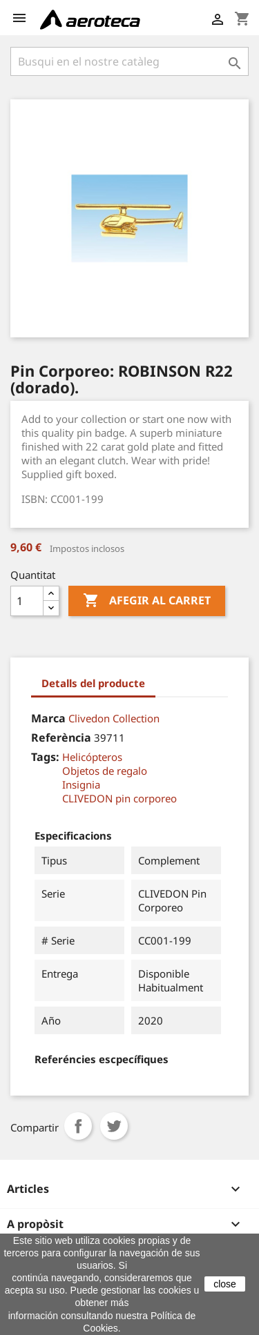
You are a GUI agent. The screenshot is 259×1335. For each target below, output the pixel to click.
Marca (48, 718)
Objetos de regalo (104, 771)
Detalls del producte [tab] (93, 683)
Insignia (81, 784)
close (224, 1283)
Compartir (78, 1126)
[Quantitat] (27, 601)
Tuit (114, 1126)
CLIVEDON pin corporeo (119, 798)
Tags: (45, 757)
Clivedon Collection (114, 718)
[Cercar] (129, 61)
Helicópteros (92, 757)
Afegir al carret (147, 601)
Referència (61, 737)
